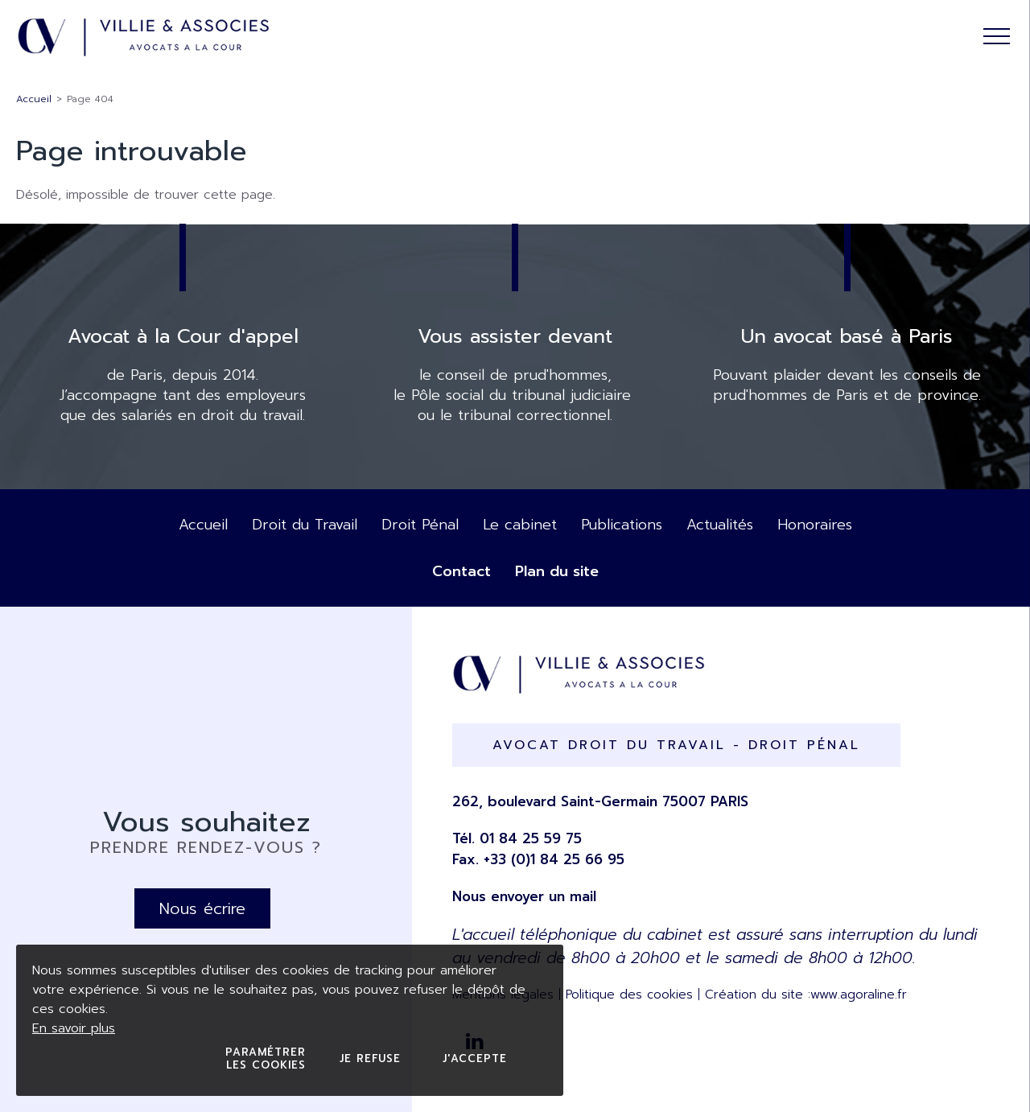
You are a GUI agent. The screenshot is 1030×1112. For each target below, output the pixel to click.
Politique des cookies (629, 994)
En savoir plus (73, 1028)
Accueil (34, 99)
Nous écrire (202, 908)
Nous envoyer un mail (524, 896)
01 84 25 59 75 (531, 838)
